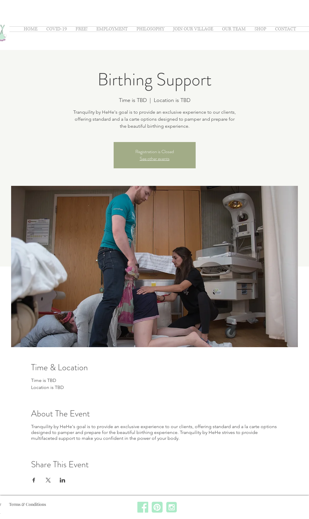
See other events (155, 158)
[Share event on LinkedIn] (62, 480)
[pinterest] (157, 507)
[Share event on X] (48, 480)
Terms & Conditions (28, 504)
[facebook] (142, 507)
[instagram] (171, 507)
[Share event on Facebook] (34, 480)
